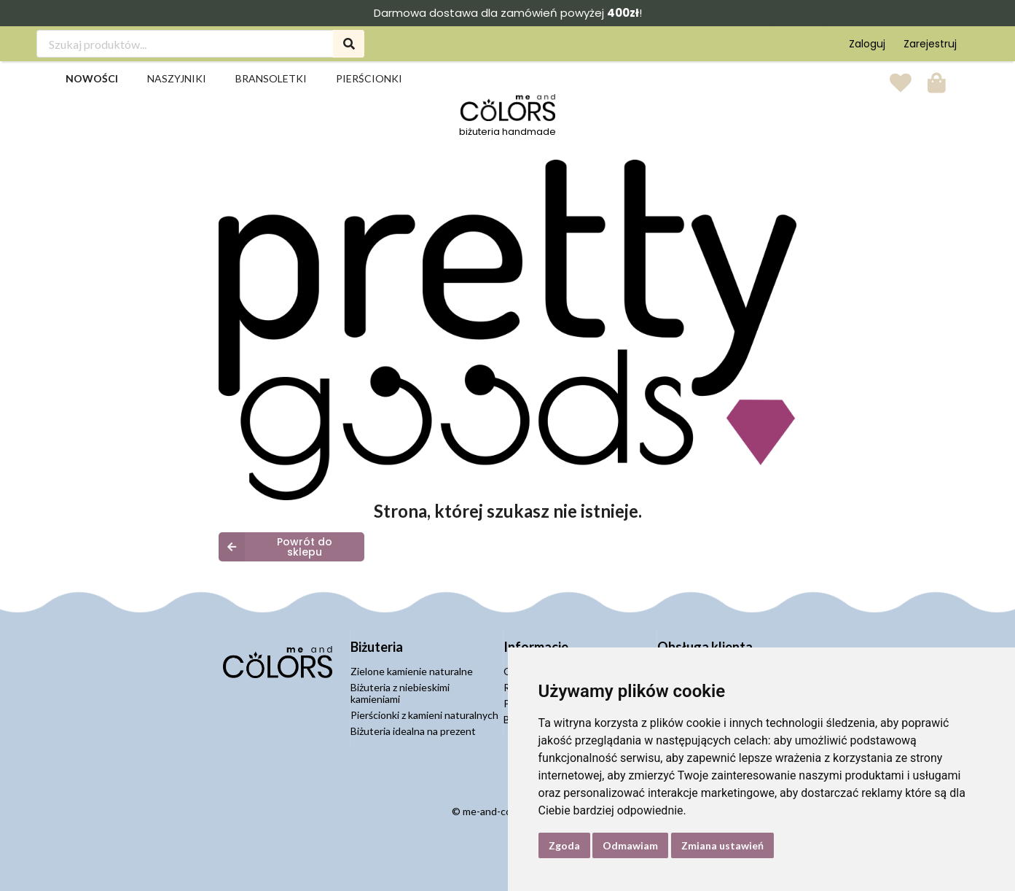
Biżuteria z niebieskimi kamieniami (400, 693)
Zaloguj (867, 43)
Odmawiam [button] (630, 845)
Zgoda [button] (564, 845)
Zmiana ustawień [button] (722, 845)
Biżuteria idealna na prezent (413, 731)
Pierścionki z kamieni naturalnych (424, 715)
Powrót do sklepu (275, 546)
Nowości (92, 78)
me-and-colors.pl (500, 811)
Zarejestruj (930, 43)
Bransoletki (271, 78)
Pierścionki (369, 78)
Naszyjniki (176, 78)
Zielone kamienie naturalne (411, 671)
